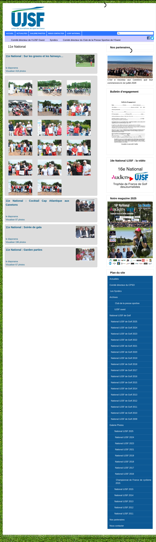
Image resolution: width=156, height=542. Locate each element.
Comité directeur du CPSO (122, 285)
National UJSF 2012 (122, 507)
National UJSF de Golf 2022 (124, 340)
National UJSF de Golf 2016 (124, 376)
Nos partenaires (117, 520)
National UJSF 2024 (122, 437)
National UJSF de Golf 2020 (124, 352)
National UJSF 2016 (122, 474)
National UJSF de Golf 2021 (124, 346)
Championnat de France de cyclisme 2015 (131, 481)
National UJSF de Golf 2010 (124, 413)
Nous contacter (56, 33)
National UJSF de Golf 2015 (124, 382)
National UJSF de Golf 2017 (124, 370)
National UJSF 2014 (122, 495)
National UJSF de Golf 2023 (124, 334)
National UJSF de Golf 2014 (124, 388)
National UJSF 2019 (122, 455)
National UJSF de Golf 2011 (124, 407)
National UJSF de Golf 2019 (124, 358)
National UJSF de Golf (120, 315)
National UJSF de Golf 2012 (124, 401)
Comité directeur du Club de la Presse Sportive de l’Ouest (92, 40)
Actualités (114, 279)
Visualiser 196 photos (16, 242)
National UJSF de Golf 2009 (124, 419)
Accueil (10, 33)
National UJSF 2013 (122, 501)
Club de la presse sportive (125, 303)
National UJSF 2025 (122, 431)
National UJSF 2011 (122, 513)
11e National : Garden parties (24, 249)
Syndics (54, 40)
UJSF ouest (118, 309)
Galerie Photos (37, 33)
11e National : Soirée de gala (24, 227)
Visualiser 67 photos (15, 265)
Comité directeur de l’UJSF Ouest (28, 40)
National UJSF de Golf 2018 (124, 364)
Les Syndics (116, 291)
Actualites (22, 33)
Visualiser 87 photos (15, 219)
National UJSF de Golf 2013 (124, 395)
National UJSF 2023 (122, 443)
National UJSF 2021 (122, 449)
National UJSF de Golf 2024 (124, 328)
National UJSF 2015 (122, 489)
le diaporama (12, 68)
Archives (114, 297)
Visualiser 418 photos (16, 71)
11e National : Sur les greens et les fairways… (34, 56)
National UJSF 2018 (122, 462)
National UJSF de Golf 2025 (124, 321)
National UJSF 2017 (122, 468)
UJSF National (73, 33)
